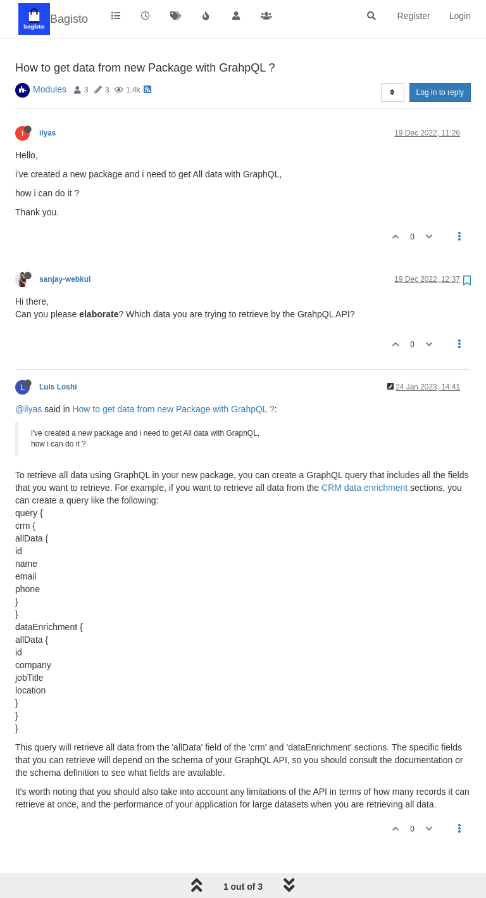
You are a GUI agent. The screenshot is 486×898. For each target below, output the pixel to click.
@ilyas (28, 409)
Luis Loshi (58, 387)
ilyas (47, 133)
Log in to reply (440, 92)
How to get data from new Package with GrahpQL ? (173, 409)
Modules (49, 89)
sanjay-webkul (64, 279)
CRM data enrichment (364, 488)
